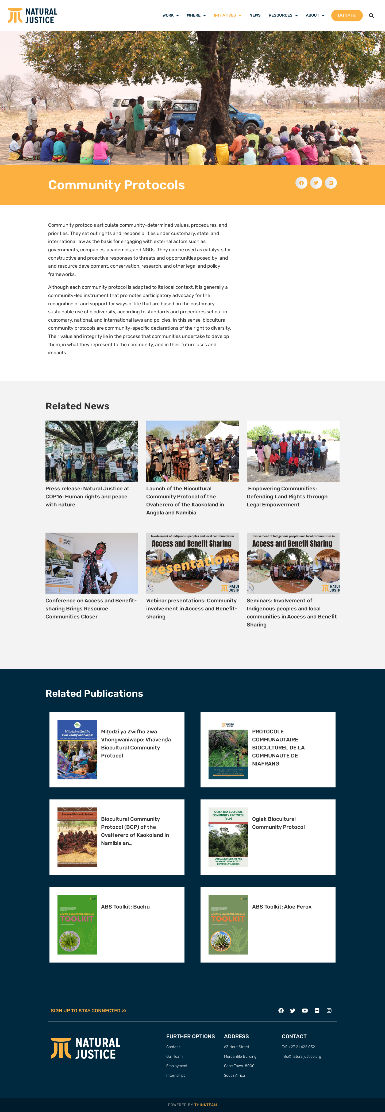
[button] (371, 15)
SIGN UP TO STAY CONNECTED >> (88, 1011)
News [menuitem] (255, 15)
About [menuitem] (315, 15)
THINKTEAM (205, 1105)
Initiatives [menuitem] (227, 15)
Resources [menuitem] (283, 15)
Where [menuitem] (196, 15)
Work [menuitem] (171, 15)
